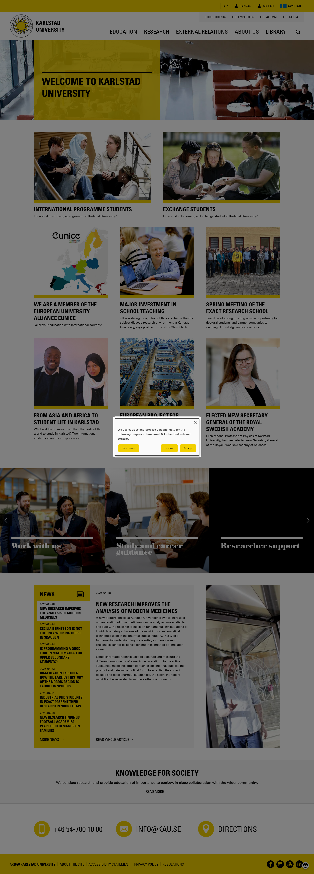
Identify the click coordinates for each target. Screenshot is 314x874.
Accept (188, 448)
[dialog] (157, 436)
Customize (129, 448)
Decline (169, 448)
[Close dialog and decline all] (195, 420)
